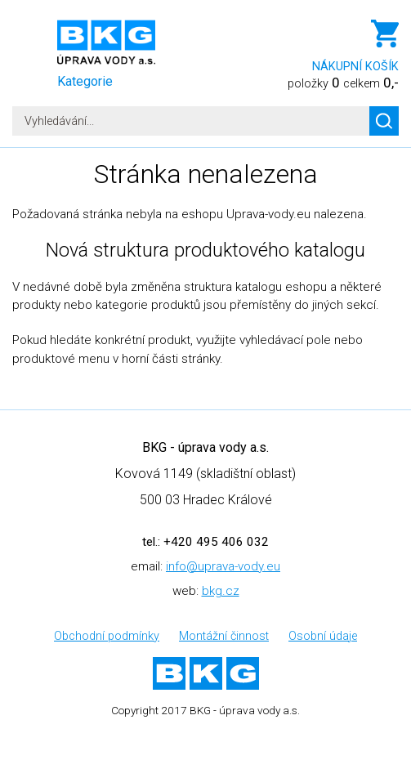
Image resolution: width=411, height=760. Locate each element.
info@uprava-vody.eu (223, 566)
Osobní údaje (322, 636)
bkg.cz (220, 590)
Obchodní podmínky (106, 636)
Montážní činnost (224, 636)
